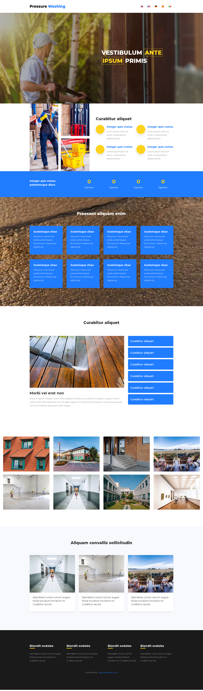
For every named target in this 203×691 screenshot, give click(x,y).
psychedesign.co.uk (108, 673)
